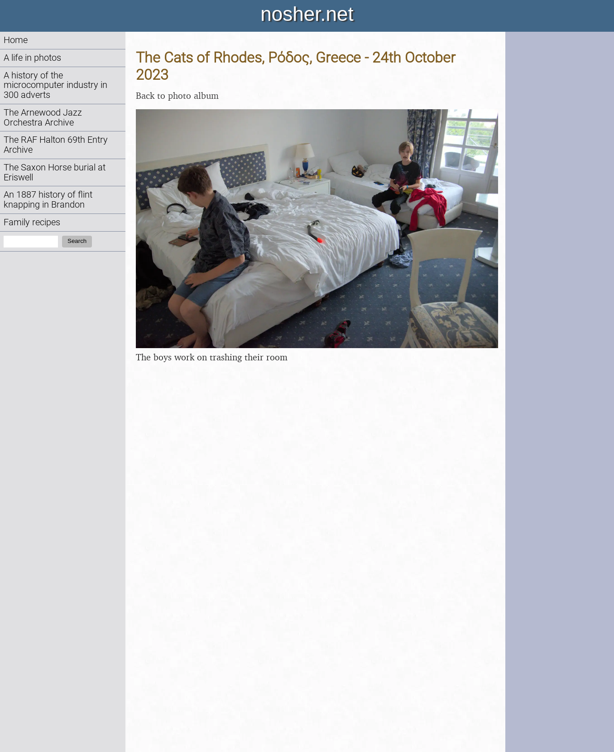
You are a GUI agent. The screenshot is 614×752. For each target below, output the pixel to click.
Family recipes (32, 222)
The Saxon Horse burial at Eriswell (55, 172)
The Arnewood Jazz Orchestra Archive (43, 117)
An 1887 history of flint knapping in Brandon (48, 199)
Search (76, 241)
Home (16, 40)
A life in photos (32, 58)
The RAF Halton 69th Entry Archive (56, 145)
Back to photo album (177, 95)
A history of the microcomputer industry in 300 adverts (55, 85)
